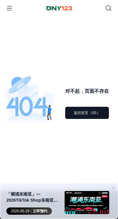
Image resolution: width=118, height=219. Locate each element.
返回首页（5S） (87, 113)
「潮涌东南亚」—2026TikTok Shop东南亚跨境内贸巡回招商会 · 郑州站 (32, 197)
